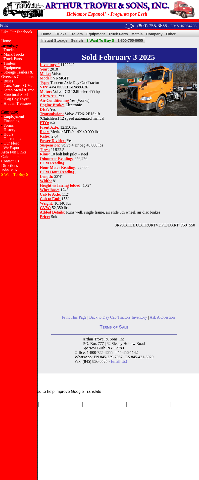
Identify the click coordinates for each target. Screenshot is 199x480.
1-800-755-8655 (130, 40)
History (9, 130)
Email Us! (119, 361)
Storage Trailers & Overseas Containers (17, 74)
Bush (101, 348)
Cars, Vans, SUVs (17, 85)
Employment (13, 116)
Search (77, 40)
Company (154, 34)
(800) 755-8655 (152, 25)
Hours (8, 134)
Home (6, 41)
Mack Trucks (13, 54)
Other (171, 34)
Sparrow (89, 348)
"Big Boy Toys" (16, 99)
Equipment (12, 68)
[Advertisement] (18, 259)
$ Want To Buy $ (100, 40)
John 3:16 (9, 170)
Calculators (10, 156)
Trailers (9, 63)
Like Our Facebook (16, 32)
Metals (137, 34)
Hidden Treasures (17, 103)
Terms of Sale (114, 327)
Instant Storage (54, 40)
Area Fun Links (13, 152)
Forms (8, 125)
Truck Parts (12, 59)
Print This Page (74, 317)
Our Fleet (11, 143)
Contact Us (10, 161)
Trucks (8, 50)
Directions (9, 165)
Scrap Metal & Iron (19, 90)
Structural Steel (15, 94)
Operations (12, 139)
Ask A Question (162, 317)
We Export (11, 148)
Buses (8, 81)
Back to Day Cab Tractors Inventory (118, 317)
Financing (11, 121)
